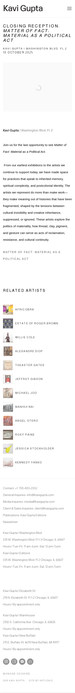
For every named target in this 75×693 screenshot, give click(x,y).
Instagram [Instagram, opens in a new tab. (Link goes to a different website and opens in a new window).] (6, 661)
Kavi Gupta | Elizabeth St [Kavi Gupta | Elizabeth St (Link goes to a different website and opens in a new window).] (19, 590)
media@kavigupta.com (39, 501)
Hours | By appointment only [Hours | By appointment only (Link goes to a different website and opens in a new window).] (21, 604)
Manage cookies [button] (16, 673)
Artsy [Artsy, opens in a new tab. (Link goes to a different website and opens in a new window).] (14, 661)
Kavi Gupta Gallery (23, 9)
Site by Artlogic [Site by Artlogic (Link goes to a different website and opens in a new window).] (41, 680)
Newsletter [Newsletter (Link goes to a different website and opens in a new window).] (10, 522)
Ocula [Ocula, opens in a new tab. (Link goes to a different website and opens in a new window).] (30, 661)
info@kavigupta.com (40, 495)
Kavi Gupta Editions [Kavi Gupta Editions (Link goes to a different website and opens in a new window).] (33, 515)
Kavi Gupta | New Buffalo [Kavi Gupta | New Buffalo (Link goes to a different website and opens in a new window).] (19, 635)
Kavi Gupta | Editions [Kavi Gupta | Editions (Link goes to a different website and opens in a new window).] (16, 553)
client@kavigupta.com (49, 508)
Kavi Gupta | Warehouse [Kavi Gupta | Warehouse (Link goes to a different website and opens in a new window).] (19, 615)
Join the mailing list (22, 661)
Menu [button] (69, 9)
